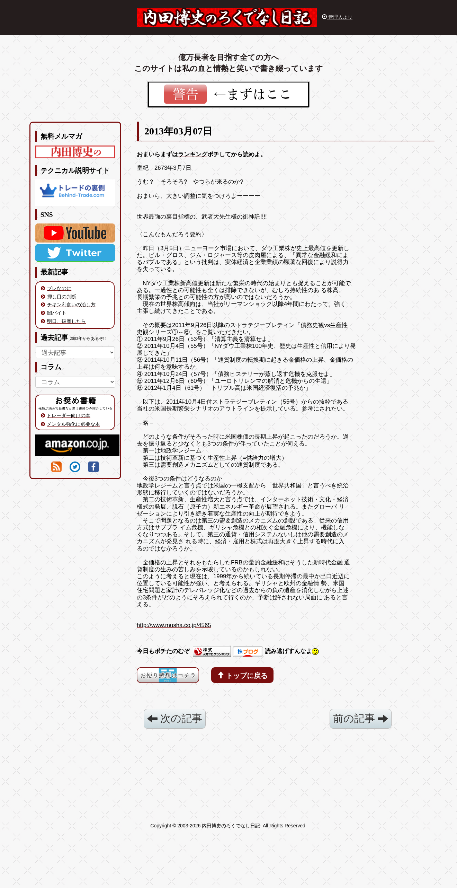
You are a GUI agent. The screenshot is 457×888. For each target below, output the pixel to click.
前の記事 (360, 718)
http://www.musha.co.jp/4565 (174, 625)
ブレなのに (59, 288)
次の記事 (174, 718)
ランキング (192, 154)
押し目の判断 (61, 296)
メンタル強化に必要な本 (73, 424)
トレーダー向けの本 (68, 415)
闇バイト (56, 313)
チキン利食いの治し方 (71, 304)
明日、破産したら (66, 321)
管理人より (337, 17)
